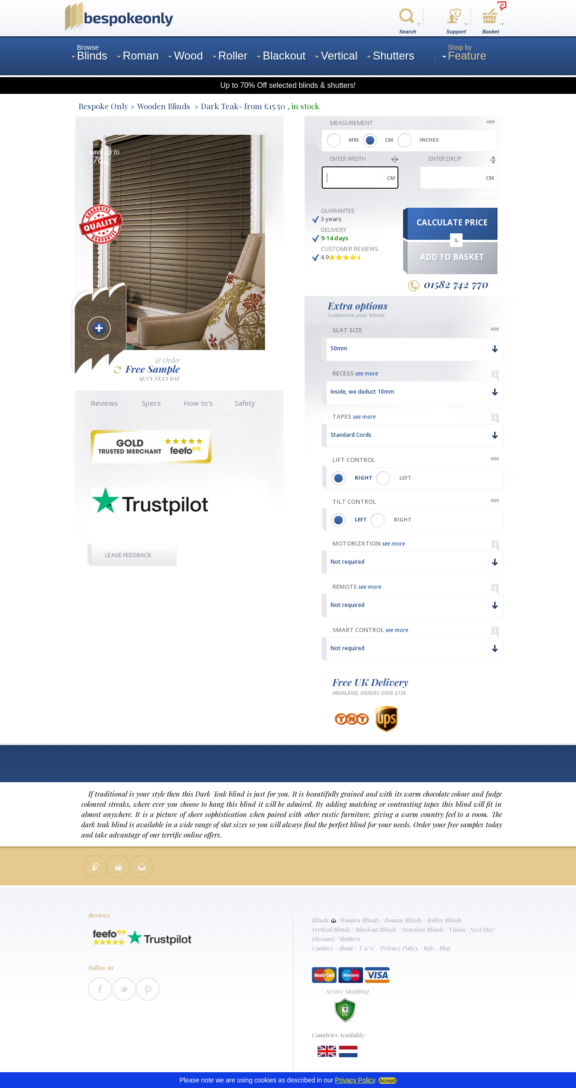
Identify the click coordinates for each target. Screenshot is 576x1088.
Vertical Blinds (331, 929)
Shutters (349, 939)
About (345, 948)
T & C (366, 948)
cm (391, 177)
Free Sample (147, 369)
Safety (245, 403)
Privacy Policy (399, 948)
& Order (167, 360)
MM (354, 139)
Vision (457, 929)
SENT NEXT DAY (159, 378)
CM (389, 139)
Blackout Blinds (376, 929)
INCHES (429, 139)
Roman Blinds (403, 920)
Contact (322, 948)
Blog (444, 948)
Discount (323, 939)
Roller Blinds (444, 920)
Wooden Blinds (359, 920)
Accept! (387, 1080)
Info (429, 948)
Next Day (481, 929)
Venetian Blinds (423, 929)
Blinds (320, 920)
